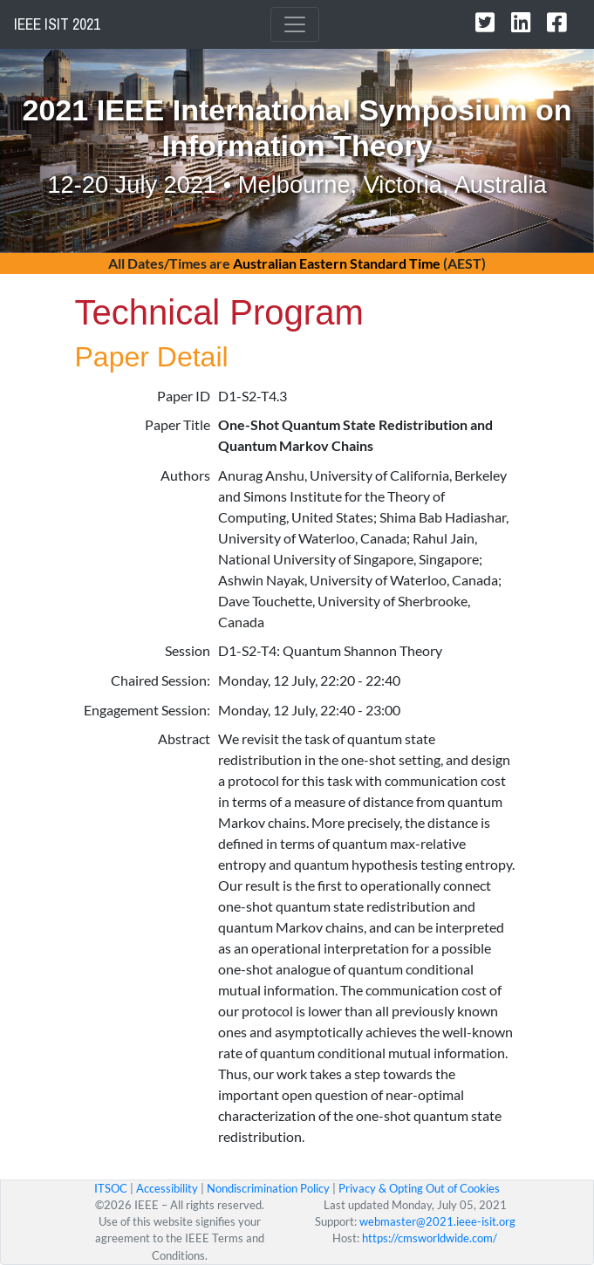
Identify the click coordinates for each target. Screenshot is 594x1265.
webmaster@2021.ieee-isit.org (437, 1221)
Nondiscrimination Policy (268, 1188)
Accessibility (167, 1188)
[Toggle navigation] (294, 24)
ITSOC (110, 1188)
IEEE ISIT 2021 (57, 24)
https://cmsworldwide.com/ (429, 1238)
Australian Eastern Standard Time (336, 263)
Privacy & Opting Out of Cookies (419, 1188)
